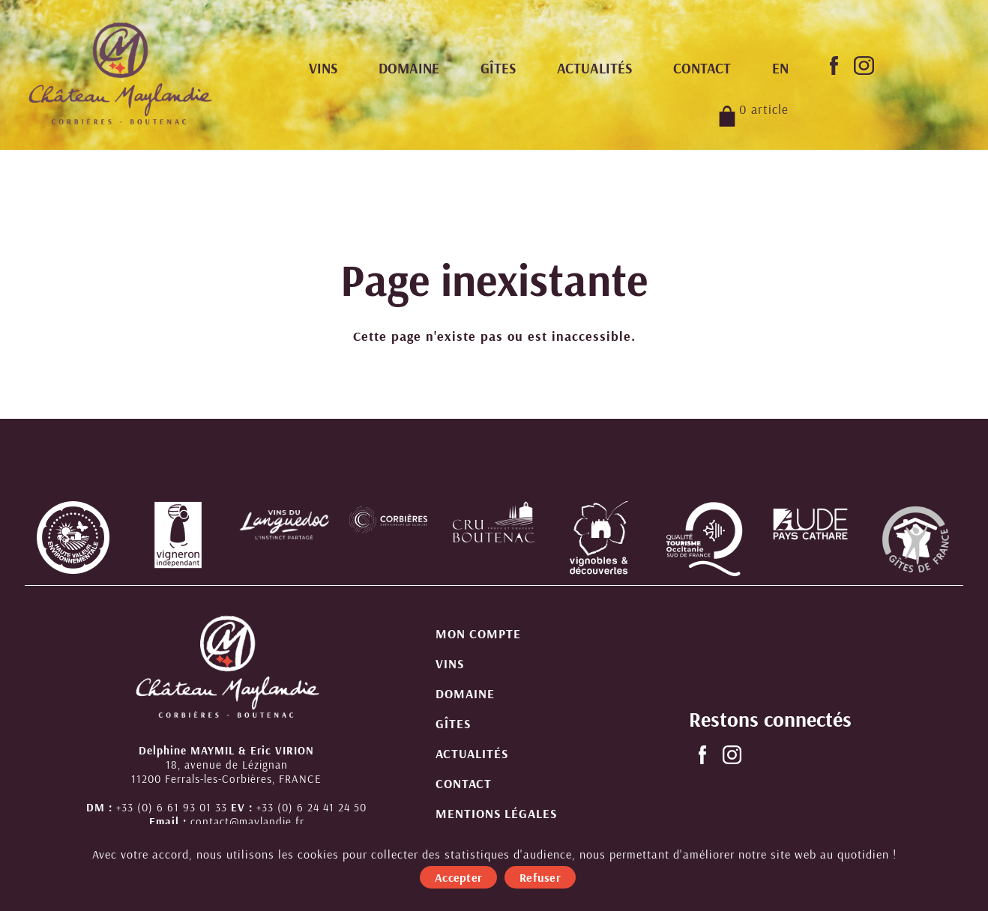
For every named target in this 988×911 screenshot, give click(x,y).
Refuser (540, 877)
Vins (323, 68)
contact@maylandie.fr (247, 821)
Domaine (409, 68)
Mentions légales (496, 813)
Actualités (594, 68)
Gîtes (498, 68)
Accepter (458, 877)
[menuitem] (780, 68)
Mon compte (478, 633)
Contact (702, 68)
